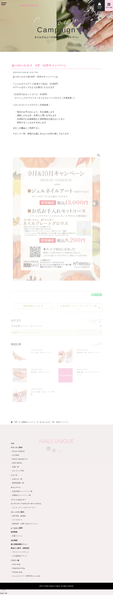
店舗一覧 (15, 478)
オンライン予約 (18, 482)
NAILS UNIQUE (18, 463)
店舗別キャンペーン (28, 422)
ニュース (14, 488)
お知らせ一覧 (17, 491)
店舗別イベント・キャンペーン (25, 332)
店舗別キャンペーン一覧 (21, 508)
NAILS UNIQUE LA (20, 471)
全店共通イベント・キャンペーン (27, 326)
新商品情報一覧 (18, 495)
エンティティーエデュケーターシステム (26, 516)
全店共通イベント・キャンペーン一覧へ (78, 307)
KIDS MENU (17, 475)
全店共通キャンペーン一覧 (22, 504)
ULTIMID (15, 467)
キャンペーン (16, 500)
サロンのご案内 (17, 459)
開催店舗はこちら (31, 306)
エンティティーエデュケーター (24, 520)
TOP (15, 422)
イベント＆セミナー (18, 512)
